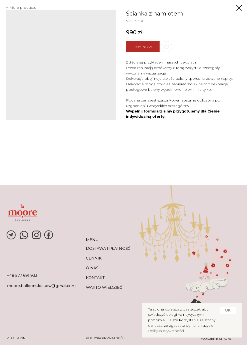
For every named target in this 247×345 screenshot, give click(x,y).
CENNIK (94, 258)
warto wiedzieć (104, 287)
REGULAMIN (16, 338)
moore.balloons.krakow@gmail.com (41, 285)
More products (23, 7)
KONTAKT (95, 277)
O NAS (92, 268)
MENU (92, 239)
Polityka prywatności (166, 330)
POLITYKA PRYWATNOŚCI (105, 338)
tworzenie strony (215, 338)
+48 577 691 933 (22, 275)
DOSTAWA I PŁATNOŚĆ (108, 248)
